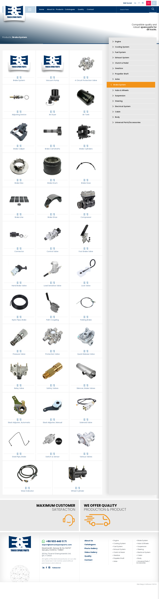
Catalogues (70, 9)
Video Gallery (90, 552)
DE (154, 3)
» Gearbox (116, 555)
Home (41, 9)
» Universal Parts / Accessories (143, 562)
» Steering (140, 549)
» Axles (114, 561)
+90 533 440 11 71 (54, 541)
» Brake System (142, 540)
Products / (7, 37)
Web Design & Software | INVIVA (147, 584)
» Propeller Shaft (118, 558)
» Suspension (141, 546)
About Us (50, 9)
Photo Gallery (91, 548)
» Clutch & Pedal (118, 552)
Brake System (19, 37)
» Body (138, 558)
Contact (90, 9)
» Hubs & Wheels (142, 543)
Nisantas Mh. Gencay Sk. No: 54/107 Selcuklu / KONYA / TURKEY (56, 549)
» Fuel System (117, 546)
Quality (81, 9)
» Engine (115, 540)
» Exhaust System (119, 549)
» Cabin (139, 555)
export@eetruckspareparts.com (57, 545)
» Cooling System (119, 543)
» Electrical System (143, 552)
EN (149, 3)
